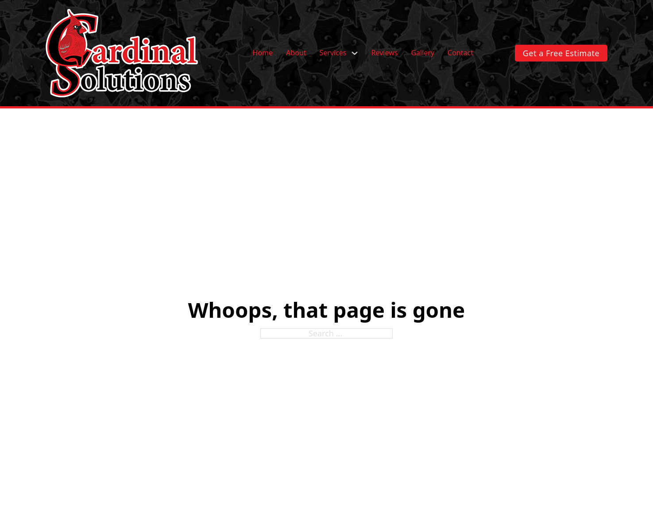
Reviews (384, 53)
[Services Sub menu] (354, 53)
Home (263, 53)
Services (332, 53)
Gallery (422, 53)
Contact (460, 53)
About (296, 53)
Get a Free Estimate (561, 53)
